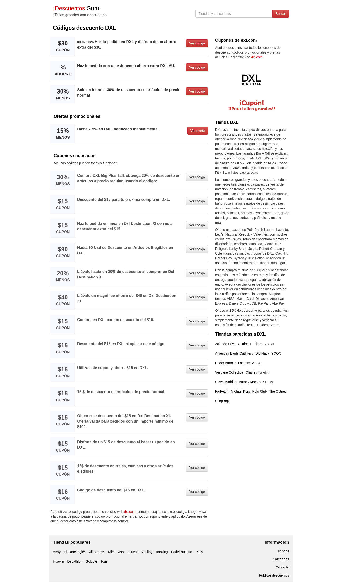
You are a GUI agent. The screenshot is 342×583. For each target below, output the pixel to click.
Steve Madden (226, 382)
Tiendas (283, 551)
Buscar (281, 13)
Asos (121, 552)
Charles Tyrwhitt (257, 372)
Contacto (282, 567)
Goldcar (91, 561)
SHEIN (268, 382)
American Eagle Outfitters (234, 353)
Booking (162, 552)
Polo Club (259, 391)
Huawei (58, 561)
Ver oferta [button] (197, 131)
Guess (133, 552)
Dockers (256, 344)
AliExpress (97, 552)
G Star (269, 344)
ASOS (256, 363)
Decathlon (74, 561)
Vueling (147, 552)
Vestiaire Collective (229, 372)
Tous (104, 561)
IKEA (199, 552)
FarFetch (221, 391)
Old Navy (262, 353)
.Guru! (77, 8)
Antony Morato (250, 382)
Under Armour (225, 363)
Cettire (243, 344)
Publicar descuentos (274, 575)
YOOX (276, 353)
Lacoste (244, 363)
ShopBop (222, 401)
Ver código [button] (197, 43)
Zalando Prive (225, 344)
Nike (111, 552)
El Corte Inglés (75, 552)
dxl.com (130, 512)
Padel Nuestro (181, 552)
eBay (57, 552)
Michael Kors (240, 391)
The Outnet (277, 391)
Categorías (281, 559)
